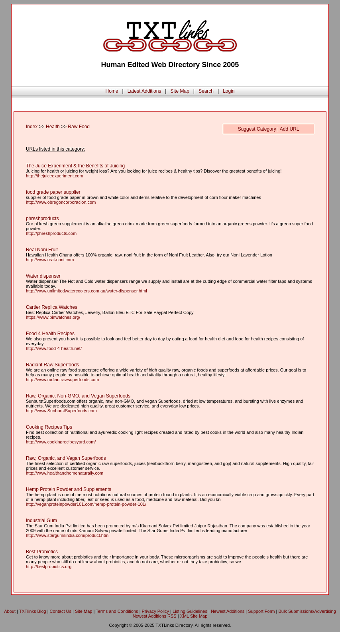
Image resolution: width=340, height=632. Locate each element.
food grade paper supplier (53, 192)
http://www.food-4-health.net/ (54, 348)
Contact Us (60, 611)
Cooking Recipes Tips (49, 427)
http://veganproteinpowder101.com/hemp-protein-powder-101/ (86, 504)
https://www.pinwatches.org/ (53, 317)
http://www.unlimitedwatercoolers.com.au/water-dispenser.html (86, 290)
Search (206, 91)
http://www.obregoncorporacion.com (61, 202)
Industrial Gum (41, 520)
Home (111, 91)
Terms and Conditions (117, 611)
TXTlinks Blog (32, 611)
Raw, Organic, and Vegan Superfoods (66, 458)
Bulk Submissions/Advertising (307, 611)
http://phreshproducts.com (51, 233)
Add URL (289, 129)
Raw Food (79, 126)
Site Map (179, 91)
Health (53, 126)
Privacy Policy (155, 611)
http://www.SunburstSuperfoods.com (61, 410)
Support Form (261, 611)
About (10, 611)
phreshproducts (42, 218)
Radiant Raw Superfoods (52, 365)
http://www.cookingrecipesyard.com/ (61, 441)
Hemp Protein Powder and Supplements (68, 489)
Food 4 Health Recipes (50, 333)
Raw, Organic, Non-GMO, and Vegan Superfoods (78, 396)
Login (228, 91)
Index (31, 126)
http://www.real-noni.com (50, 259)
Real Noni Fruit (42, 249)
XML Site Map (194, 616)
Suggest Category (257, 129)
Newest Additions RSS (155, 616)
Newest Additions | (229, 611)
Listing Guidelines (190, 611)
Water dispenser (43, 276)
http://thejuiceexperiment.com (54, 175)
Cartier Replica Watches (51, 307)
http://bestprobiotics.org (48, 566)
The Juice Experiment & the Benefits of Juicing (75, 166)
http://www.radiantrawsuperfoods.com (62, 379)
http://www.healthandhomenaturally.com (64, 473)
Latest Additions (144, 91)
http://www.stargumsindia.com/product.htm (67, 535)
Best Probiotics (42, 551)
